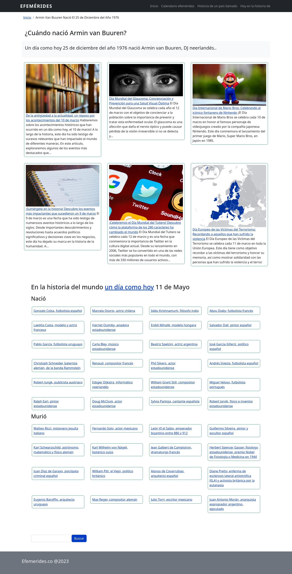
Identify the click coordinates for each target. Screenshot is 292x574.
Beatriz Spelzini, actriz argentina (174, 344)
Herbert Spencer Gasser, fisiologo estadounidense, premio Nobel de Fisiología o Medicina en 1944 (233, 452)
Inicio (154, 6)
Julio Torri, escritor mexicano (171, 499)
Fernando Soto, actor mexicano (115, 428)
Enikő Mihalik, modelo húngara (173, 325)
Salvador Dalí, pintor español (230, 325)
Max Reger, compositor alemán (114, 499)
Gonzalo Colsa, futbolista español (58, 311)
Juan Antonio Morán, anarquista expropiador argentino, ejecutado (232, 504)
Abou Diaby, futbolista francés (231, 311)
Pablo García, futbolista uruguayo (58, 344)
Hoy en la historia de (255, 6)
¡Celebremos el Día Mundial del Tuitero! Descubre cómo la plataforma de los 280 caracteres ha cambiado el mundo (145, 227)
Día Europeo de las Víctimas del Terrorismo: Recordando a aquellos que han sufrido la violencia (224, 234)
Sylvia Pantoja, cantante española (175, 401)
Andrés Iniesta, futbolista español (233, 363)
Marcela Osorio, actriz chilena (113, 311)
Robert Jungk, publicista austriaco (58, 382)
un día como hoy (129, 287)
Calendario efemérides (177, 6)
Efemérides (36, 6)
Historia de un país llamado (217, 6)
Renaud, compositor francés (112, 363)
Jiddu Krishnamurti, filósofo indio (175, 311)
